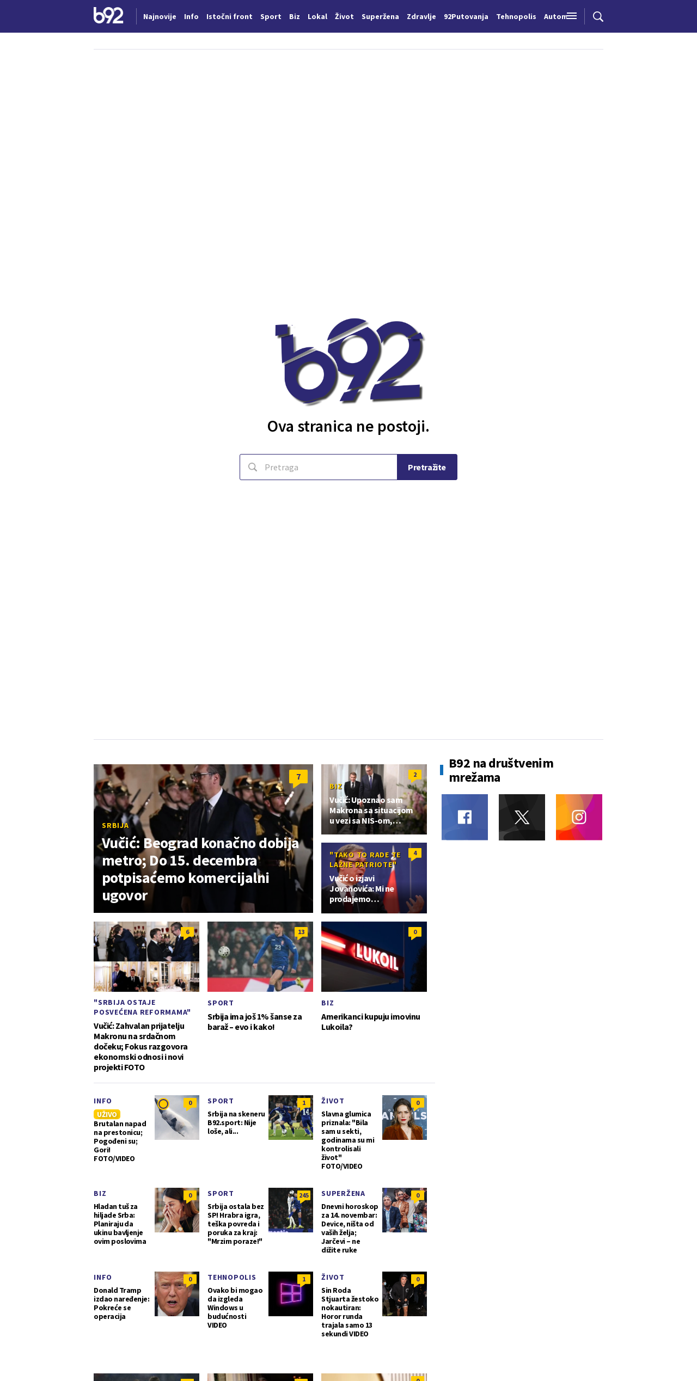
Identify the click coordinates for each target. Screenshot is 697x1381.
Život (333, 1101)
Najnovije (159, 16)
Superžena (343, 1193)
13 (301, 932)
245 (304, 1195)
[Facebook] (465, 817)
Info (103, 1101)
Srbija (115, 825)
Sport (220, 1003)
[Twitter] (522, 817)
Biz (335, 786)
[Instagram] (579, 817)
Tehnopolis (231, 1277)
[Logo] (109, 16)
